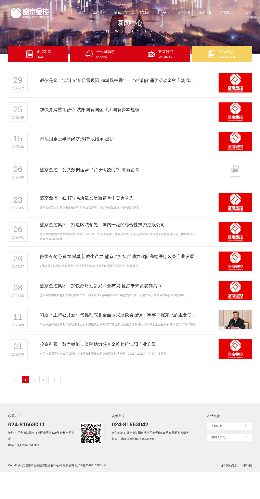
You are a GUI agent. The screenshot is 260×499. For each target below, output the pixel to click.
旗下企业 (184, 13)
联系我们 (226, 13)
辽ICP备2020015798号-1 (91, 492)
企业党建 (141, 13)
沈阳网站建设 (229, 492)
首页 (81, 13)
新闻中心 (120, 13)
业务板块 (162, 13)
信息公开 (205, 13)
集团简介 (99, 13)
